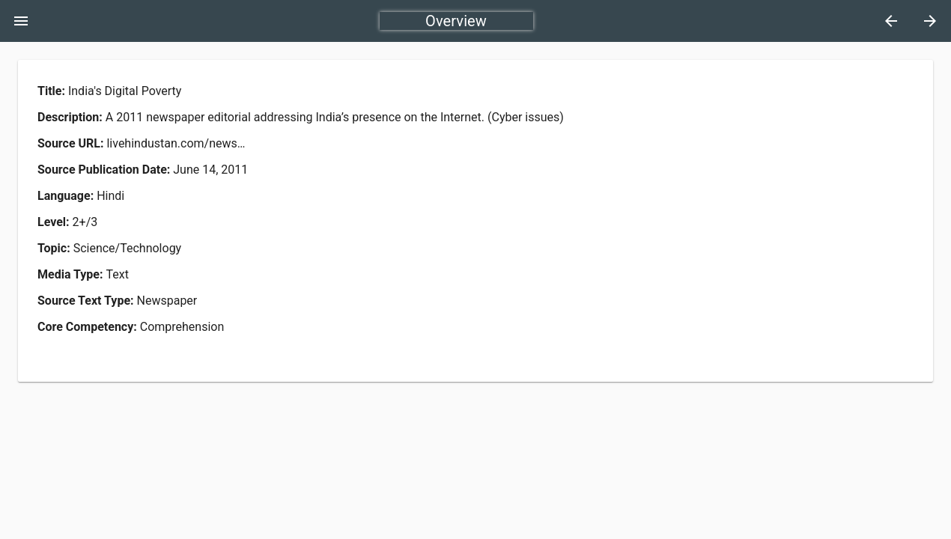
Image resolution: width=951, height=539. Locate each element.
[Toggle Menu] (21, 21)
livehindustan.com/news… (175, 143)
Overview (456, 21)
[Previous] (891, 21)
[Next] (930, 21)
